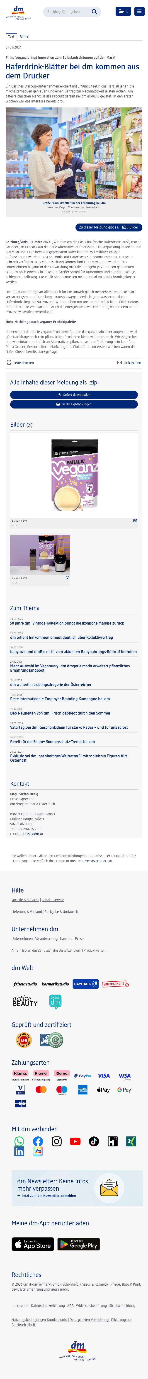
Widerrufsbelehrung (91, 1306)
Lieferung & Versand (27, 912)
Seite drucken (23, 363)
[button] (123, 11)
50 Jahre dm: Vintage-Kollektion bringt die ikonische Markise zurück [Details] (67, 623)
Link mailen (132, 363)
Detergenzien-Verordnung (89, 1320)
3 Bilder (132, 227)
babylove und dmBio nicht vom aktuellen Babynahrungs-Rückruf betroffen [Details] (73, 652)
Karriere (66, 939)
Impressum (20, 1306)
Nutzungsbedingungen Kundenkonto (39, 1320)
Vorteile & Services (25, 900)
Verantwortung (46, 939)
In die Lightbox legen (74, 404)
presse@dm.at (32, 834)
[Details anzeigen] (134, 521)
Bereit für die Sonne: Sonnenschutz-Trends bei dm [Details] (52, 742)
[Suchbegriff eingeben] (72, 12)
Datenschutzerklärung (48, 1306)
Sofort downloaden (74, 394)
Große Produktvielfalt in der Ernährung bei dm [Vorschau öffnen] (74, 203)
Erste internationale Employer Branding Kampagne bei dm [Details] (60, 699)
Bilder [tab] (24, 37)
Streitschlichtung (122, 1306)
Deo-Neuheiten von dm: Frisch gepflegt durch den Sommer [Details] (60, 713)
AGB (70, 1306)
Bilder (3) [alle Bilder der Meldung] (21, 425)
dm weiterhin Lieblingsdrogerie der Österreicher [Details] (50, 685)
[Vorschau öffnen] (74, 153)
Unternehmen (22, 939)
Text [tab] (11, 37)
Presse (80, 939)
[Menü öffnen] (139, 11)
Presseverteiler (95, 861)
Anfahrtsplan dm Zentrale (31, 951)
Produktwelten (94, 951)
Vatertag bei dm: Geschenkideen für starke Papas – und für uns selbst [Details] (69, 728)
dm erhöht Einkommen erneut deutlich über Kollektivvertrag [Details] (61, 638)
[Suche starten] (95, 11)
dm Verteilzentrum (67, 951)
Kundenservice (53, 900)
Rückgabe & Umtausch (61, 912)
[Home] (18, 12)
